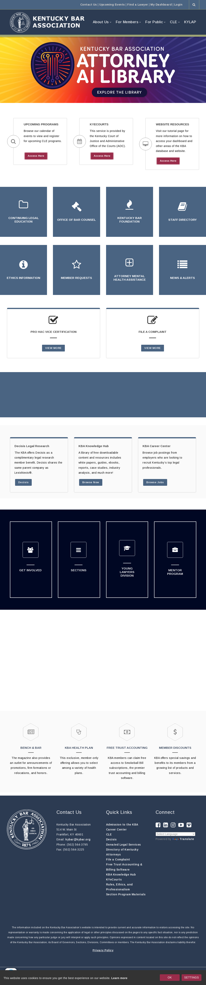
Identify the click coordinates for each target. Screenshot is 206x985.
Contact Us (88, 4)
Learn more (119, 978)
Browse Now (90, 482)
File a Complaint (118, 859)
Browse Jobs (155, 482)
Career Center (116, 829)
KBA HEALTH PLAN (79, 747)
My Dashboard (161, 4)
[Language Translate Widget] (175, 834)
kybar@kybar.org (78, 839)
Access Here (36, 155)
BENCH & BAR (30, 747)
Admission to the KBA (122, 824)
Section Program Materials (126, 894)
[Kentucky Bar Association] (47, 22)
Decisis (23, 482)
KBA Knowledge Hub (121, 874)
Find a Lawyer (137, 4)
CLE (109, 834)
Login (178, 4)
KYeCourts (114, 879)
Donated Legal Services (123, 844)
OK (170, 977)
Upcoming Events (112, 4)
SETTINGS (191, 977)
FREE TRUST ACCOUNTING (127, 747)
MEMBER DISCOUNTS (175, 747)
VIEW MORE (53, 348)
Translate (183, 839)
